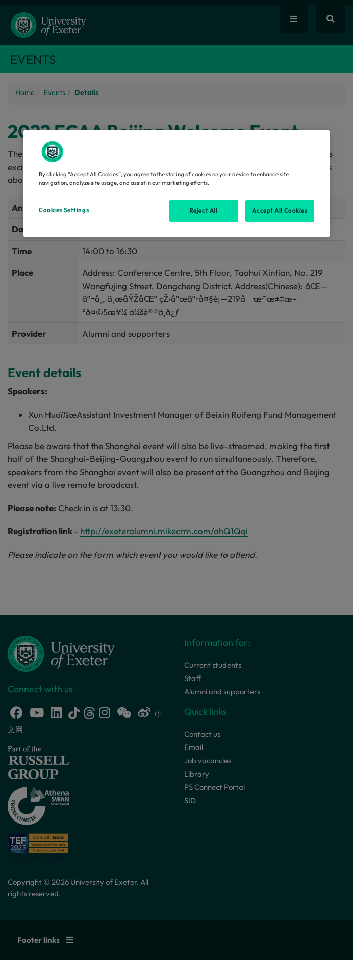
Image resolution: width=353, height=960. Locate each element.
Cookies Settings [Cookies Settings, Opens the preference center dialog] (64, 210)
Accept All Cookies (279, 210)
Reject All (204, 210)
